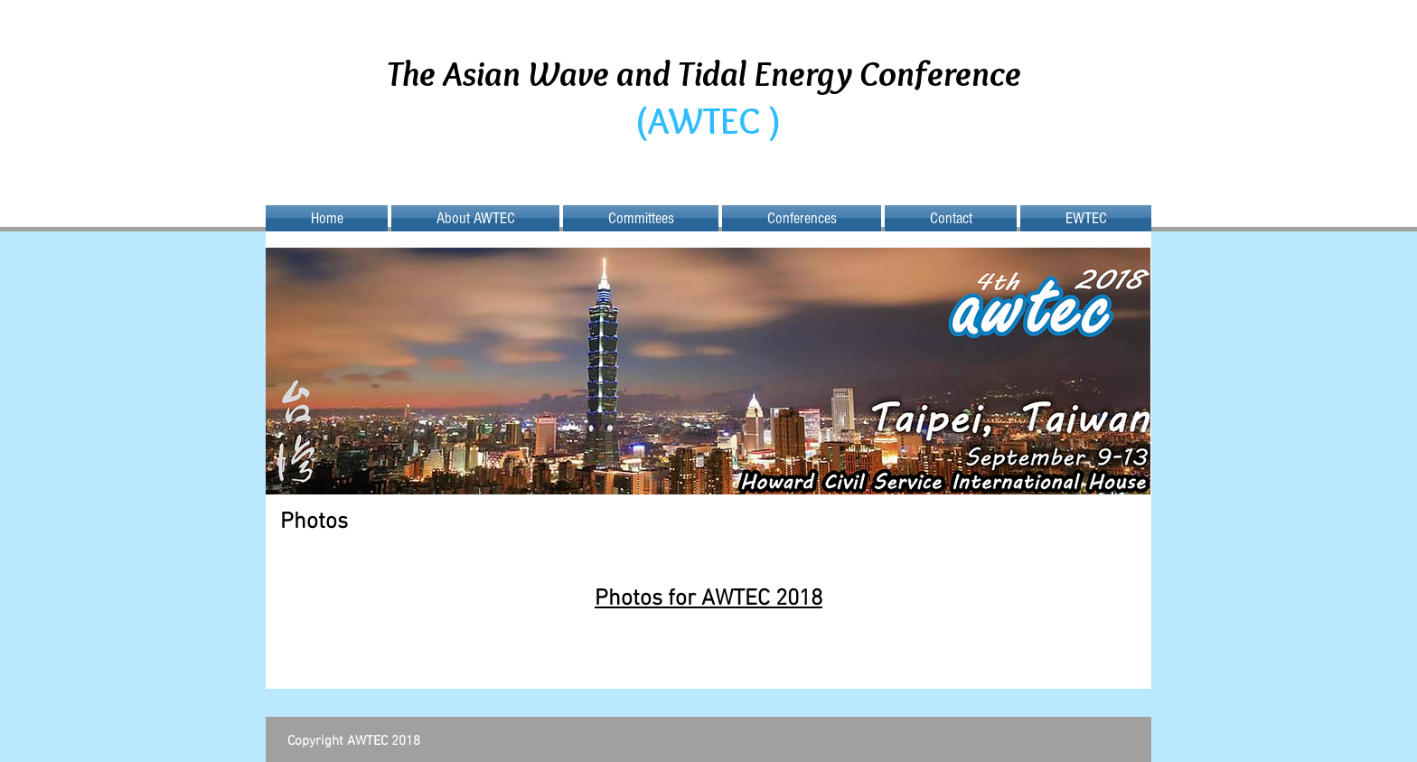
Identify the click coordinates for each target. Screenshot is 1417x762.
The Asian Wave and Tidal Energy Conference (707, 73)
